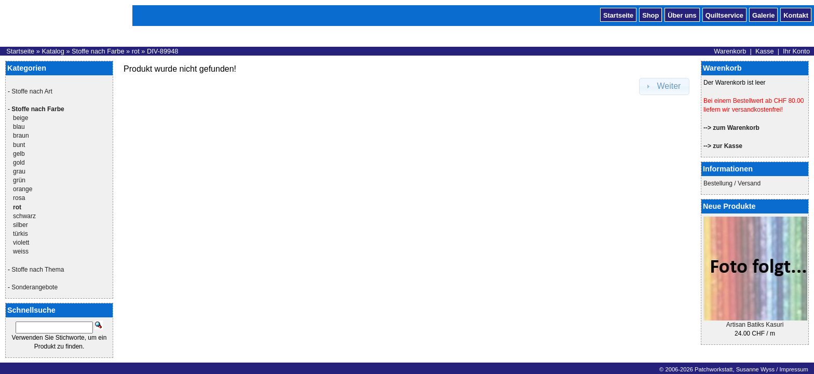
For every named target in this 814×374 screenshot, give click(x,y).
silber (20, 225)
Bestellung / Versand (732, 183)
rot (136, 51)
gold (19, 162)
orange (22, 189)
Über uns (682, 14)
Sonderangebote (34, 287)
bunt (19, 145)
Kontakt (795, 14)
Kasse (764, 51)
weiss (21, 251)
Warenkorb (730, 51)
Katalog (53, 51)
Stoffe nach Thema (37, 269)
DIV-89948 (162, 51)
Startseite (618, 14)
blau (19, 126)
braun (21, 135)
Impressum (793, 369)
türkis (20, 233)
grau (19, 171)
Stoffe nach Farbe (98, 51)
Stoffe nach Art (31, 91)
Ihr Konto (796, 51)
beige (20, 118)
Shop (650, 14)
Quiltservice (724, 14)
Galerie (763, 14)
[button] (664, 86)
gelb (19, 153)
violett (21, 242)
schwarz (24, 216)
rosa (19, 198)
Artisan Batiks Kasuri (755, 324)
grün (19, 180)
